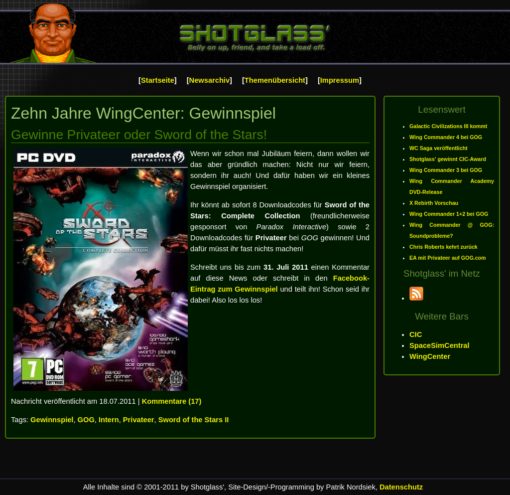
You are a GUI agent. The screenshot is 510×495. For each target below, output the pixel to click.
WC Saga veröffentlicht (438, 148)
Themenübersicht (275, 80)
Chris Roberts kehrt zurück (443, 247)
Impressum (339, 80)
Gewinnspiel (51, 420)
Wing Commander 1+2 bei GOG (448, 214)
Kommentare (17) (172, 401)
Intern (109, 420)
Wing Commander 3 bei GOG (445, 170)
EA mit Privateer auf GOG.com (447, 258)
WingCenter (429, 356)
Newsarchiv (209, 80)
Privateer (138, 420)
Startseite (157, 80)
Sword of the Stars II (193, 420)
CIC (415, 334)
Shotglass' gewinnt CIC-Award (447, 159)
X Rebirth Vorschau (433, 203)
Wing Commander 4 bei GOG (445, 137)
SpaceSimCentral (439, 345)
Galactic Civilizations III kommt (448, 126)
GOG (86, 420)
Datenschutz (401, 487)
